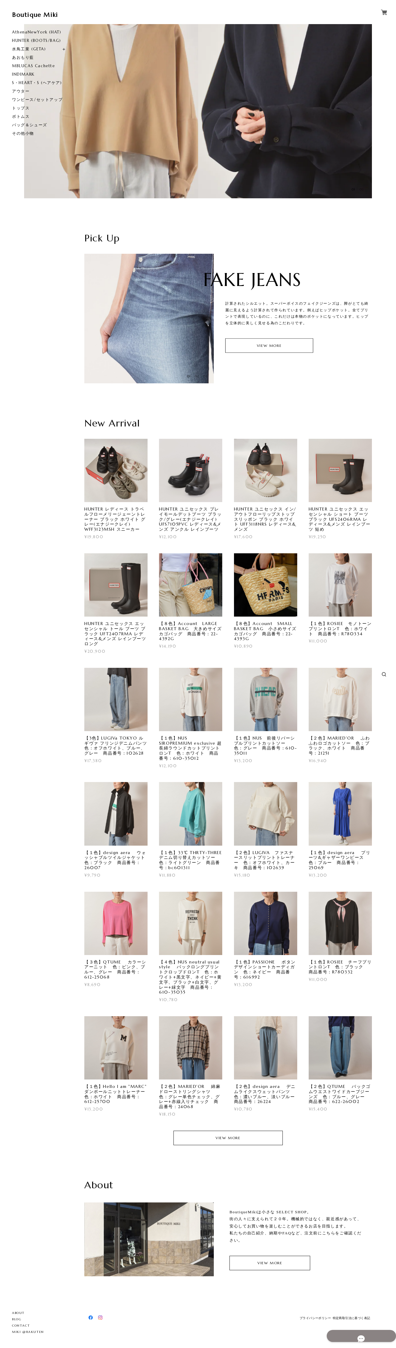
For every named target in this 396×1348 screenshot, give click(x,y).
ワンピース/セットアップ (37, 100)
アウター (21, 91)
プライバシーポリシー (315, 1318)
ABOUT (18, 1313)
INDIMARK (23, 74)
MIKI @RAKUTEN (28, 1332)
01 (353, 189)
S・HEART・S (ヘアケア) (37, 83)
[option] (111, 111)
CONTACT (21, 1326)
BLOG (16, 1319)
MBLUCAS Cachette (33, 66)
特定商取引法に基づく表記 (351, 1318)
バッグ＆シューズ (29, 125)
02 (362, 189)
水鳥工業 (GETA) (29, 49)
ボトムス (21, 116)
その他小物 (23, 133)
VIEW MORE (269, 345)
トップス (21, 108)
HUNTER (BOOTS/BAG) (36, 40)
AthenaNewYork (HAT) (36, 32)
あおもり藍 (23, 57)
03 (205, 376)
